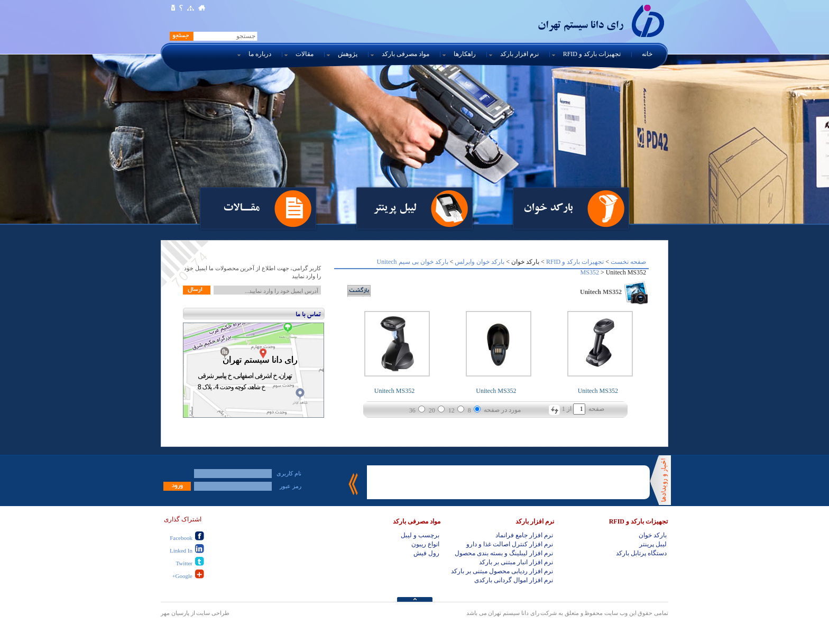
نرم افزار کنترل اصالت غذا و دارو (509, 544)
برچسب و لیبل (420, 535)
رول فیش (426, 553)
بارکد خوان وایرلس (479, 261)
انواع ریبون (425, 544)
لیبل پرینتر (394, 207)
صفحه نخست (628, 261)
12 (451, 410)
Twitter (184, 563)
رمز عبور (290, 486)
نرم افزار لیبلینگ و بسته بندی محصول (504, 553)
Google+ (182, 576)
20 (432, 410)
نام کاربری (289, 473)
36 (412, 410)
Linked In (181, 550)
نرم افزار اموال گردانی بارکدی (513, 580)
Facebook (181, 538)
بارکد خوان (548, 207)
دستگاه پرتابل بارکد (641, 553)
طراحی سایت (212, 613)
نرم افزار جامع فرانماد (524, 535)
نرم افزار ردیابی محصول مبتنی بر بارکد (502, 571)
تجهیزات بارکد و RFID (575, 261)
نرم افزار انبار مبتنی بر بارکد (516, 562)
